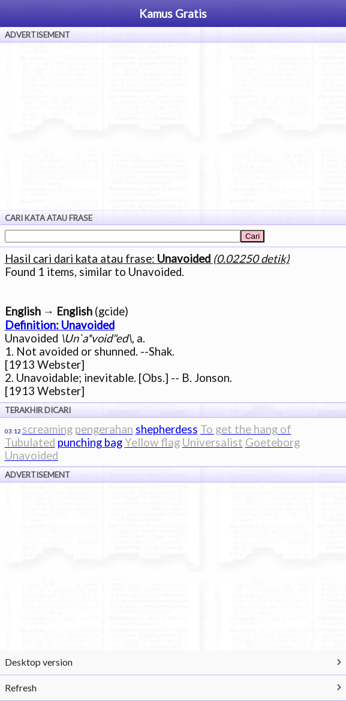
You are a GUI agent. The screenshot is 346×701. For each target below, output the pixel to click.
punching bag (90, 442)
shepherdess (167, 429)
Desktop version (39, 661)
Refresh (21, 687)
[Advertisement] (173, 126)
